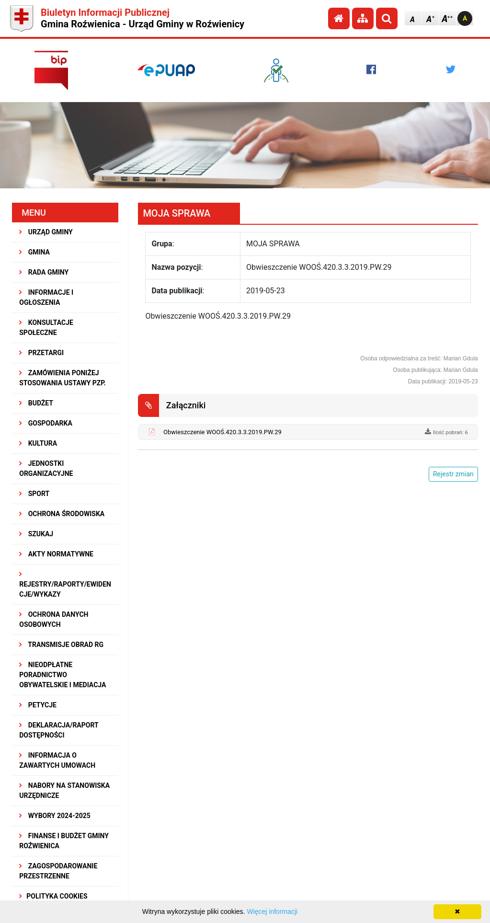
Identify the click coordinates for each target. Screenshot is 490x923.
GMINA (34, 252)
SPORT (34, 493)
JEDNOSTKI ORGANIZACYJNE (46, 468)
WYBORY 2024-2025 (55, 815)
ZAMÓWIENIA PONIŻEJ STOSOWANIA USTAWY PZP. (62, 378)
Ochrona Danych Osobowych (53, 619)
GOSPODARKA (45, 423)
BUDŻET (36, 403)
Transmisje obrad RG (61, 644)
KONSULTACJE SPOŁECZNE (46, 327)
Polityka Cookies (53, 896)
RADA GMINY (43, 272)
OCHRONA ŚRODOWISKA (61, 514)
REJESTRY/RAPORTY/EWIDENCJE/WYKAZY (65, 584)
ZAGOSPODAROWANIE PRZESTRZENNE (58, 871)
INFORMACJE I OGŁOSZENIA (46, 297)
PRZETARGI (41, 353)
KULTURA (38, 443)
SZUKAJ (36, 534)
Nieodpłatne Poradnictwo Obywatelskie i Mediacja (62, 675)
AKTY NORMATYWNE (56, 554)
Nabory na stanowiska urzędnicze (64, 790)
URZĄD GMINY (46, 232)
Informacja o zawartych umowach (57, 760)
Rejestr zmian (453, 474)
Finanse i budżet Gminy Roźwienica (64, 841)
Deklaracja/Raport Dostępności (58, 730)
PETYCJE (38, 705)
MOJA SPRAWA (176, 213)
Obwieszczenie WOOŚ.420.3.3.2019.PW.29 (222, 432)
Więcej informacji (272, 911)
